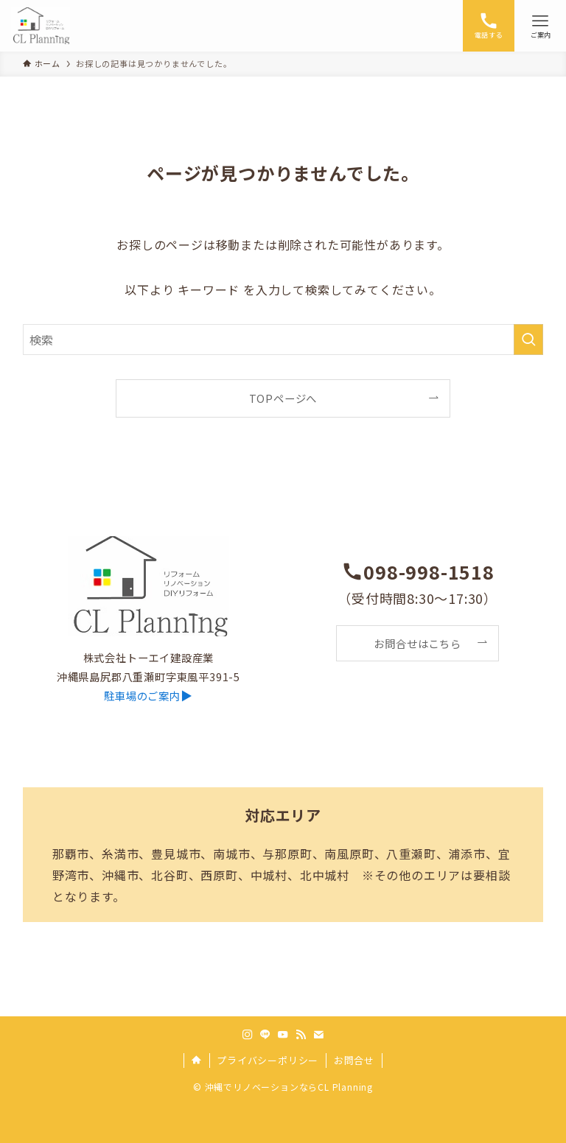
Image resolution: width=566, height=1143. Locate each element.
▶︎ (148, 695)
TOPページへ (283, 398)
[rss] (300, 1034)
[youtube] (283, 1034)
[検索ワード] (283, 339)
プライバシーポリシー (267, 1060)
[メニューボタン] (540, 26)
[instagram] (247, 1034)
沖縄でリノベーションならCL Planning (289, 1086)
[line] (265, 1034)
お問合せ (354, 1060)
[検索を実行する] (528, 339)
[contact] (318, 1034)
